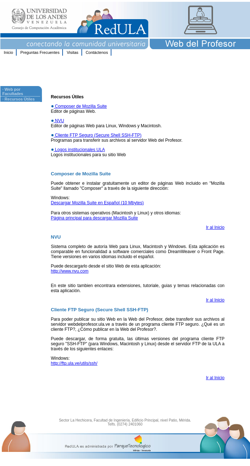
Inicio (8, 52)
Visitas (72, 52)
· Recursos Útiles (19, 99)
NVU (59, 120)
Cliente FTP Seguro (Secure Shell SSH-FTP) (98, 135)
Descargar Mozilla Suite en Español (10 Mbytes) (97, 202)
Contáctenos (97, 52)
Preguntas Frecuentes (39, 52)
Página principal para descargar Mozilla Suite (94, 218)
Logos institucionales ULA (79, 149)
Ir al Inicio (215, 227)
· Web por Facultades (13, 91)
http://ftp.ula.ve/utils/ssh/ (74, 363)
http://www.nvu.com (70, 271)
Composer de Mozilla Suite (80, 106)
